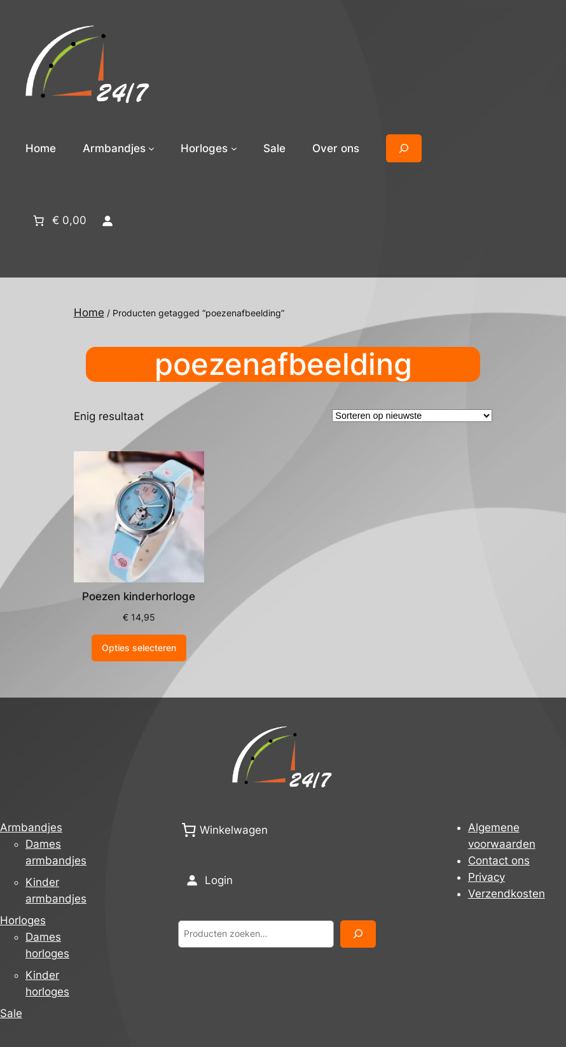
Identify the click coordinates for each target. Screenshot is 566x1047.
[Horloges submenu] (234, 148)
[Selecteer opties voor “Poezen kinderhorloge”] (139, 648)
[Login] (106, 220)
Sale (11, 1013)
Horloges (23, 920)
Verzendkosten (506, 893)
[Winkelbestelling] (412, 415)
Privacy (486, 877)
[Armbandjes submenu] (151, 148)
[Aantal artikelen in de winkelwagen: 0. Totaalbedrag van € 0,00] (58, 220)
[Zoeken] (358, 934)
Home (40, 148)
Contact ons (499, 860)
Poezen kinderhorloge (138, 596)
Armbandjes (31, 827)
